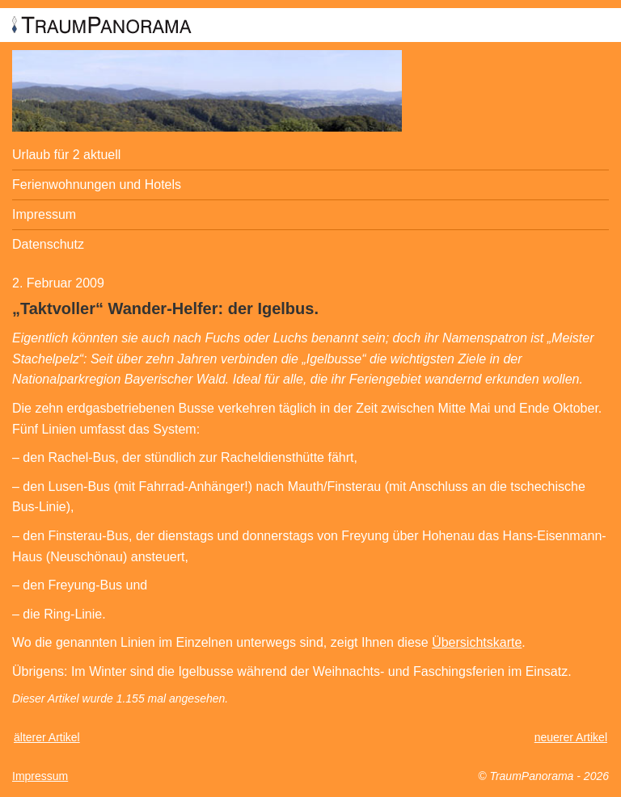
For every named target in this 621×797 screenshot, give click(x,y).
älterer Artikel (47, 737)
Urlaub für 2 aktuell (66, 154)
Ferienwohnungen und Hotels (96, 184)
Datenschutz (48, 244)
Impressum (44, 214)
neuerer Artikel (570, 737)
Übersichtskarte (477, 642)
